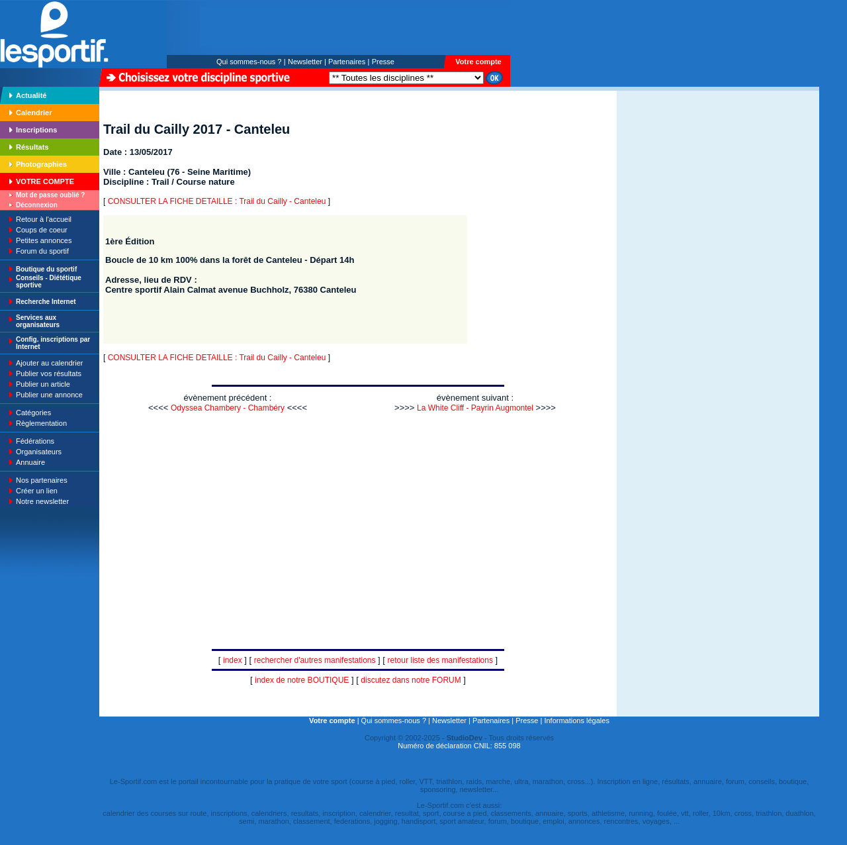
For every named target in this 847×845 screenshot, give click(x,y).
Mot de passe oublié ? (50, 195)
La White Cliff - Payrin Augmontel (475, 408)
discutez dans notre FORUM (411, 680)
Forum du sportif (42, 251)
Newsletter (305, 62)
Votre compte (478, 62)
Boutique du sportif (46, 269)
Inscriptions (36, 130)
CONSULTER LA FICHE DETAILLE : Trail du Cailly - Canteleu (217, 201)
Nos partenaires (41, 480)
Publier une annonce (49, 395)
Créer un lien (37, 491)
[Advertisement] (658, 181)
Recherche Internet (46, 301)
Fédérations (35, 441)
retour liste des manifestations (440, 660)
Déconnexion (37, 205)
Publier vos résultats (48, 373)
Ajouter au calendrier (49, 363)
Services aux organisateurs (38, 321)
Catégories (33, 413)
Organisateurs (39, 452)
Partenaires (346, 62)
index (232, 660)
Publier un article (43, 384)
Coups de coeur (41, 230)
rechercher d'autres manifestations (315, 660)
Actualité (31, 95)
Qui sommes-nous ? (248, 62)
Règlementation (41, 423)
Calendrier (34, 113)
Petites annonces (43, 240)
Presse (383, 62)
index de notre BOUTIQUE (302, 680)
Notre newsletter (42, 501)
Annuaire (30, 462)
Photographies (41, 164)
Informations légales (576, 720)
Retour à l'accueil (43, 219)
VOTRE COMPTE (45, 181)
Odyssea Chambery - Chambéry (228, 408)
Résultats (32, 147)
